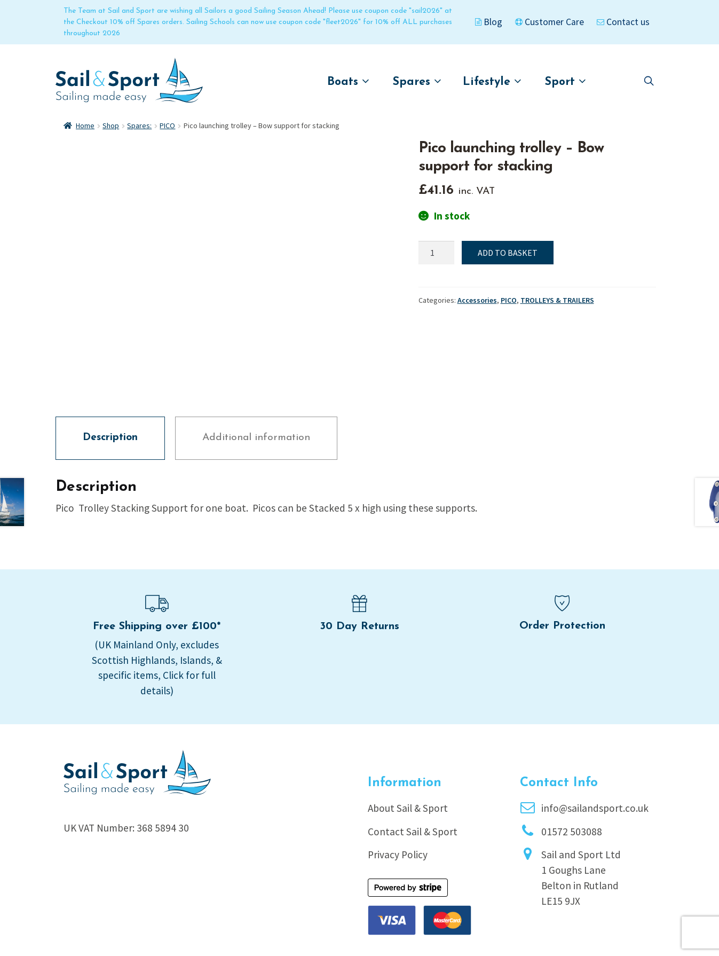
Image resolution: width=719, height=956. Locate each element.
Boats (348, 81)
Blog (488, 22)
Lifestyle (492, 81)
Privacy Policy (398, 782)
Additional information (256, 366)
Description (110, 366)
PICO (167, 125)
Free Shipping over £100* (156, 554)
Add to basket (508, 252)
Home (85, 125)
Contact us (623, 22)
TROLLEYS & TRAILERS (557, 300)
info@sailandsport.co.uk (595, 736)
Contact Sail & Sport (412, 759)
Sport (565, 81)
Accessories (477, 300)
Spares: (139, 125)
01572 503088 (571, 759)
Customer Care (549, 22)
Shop (110, 125)
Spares (417, 81)
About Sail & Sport (408, 736)
